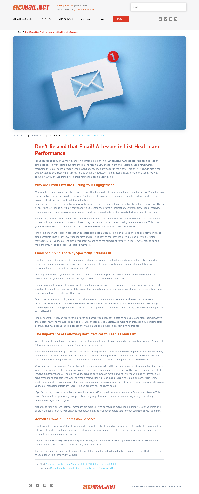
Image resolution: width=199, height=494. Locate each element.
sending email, (84, 135)
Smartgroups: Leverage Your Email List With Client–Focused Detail (81, 464)
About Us (173, 486)
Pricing (46, 19)
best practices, (70, 135)
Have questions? (73, 5)
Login (120, 19)
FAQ (102, 19)
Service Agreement (157, 486)
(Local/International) (75, 9)
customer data (99, 135)
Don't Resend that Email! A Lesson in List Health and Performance (51, 32)
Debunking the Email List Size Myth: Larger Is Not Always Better (84, 467)
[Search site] (158, 7)
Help (181, 486)
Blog (19, 32)
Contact (86, 19)
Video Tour (66, 19)
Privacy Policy (139, 486)
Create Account (23, 19)
